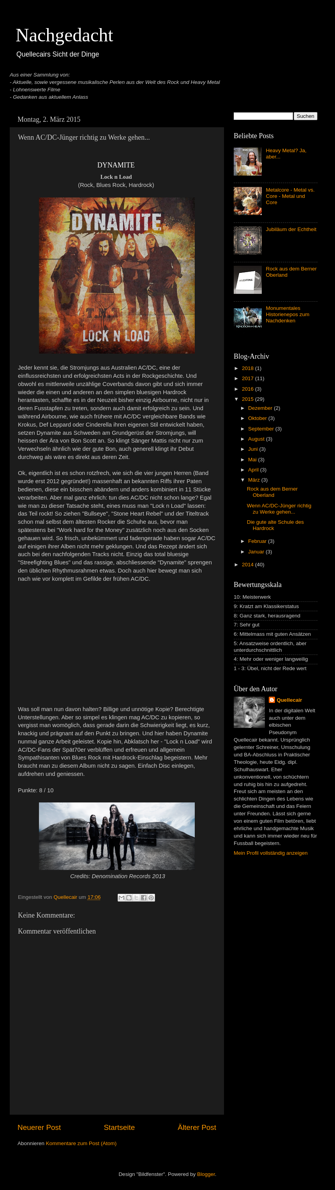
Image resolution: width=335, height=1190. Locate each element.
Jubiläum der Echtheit (291, 229)
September (261, 429)
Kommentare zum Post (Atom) (81, 1143)
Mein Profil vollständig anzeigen (271, 853)
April (254, 470)
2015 (248, 399)
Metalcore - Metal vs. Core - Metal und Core (290, 196)
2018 (248, 368)
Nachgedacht (64, 35)
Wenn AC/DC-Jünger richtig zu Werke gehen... (279, 509)
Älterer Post (197, 1127)
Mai (253, 459)
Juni (253, 449)
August (257, 439)
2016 (248, 389)
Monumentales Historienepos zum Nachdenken (287, 314)
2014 (248, 564)
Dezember (261, 408)
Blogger (206, 1174)
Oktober (258, 418)
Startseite (119, 1127)
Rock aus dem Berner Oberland (272, 492)
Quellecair (289, 700)
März (254, 480)
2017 (248, 378)
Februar (258, 541)
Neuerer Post (39, 1127)
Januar (257, 552)
